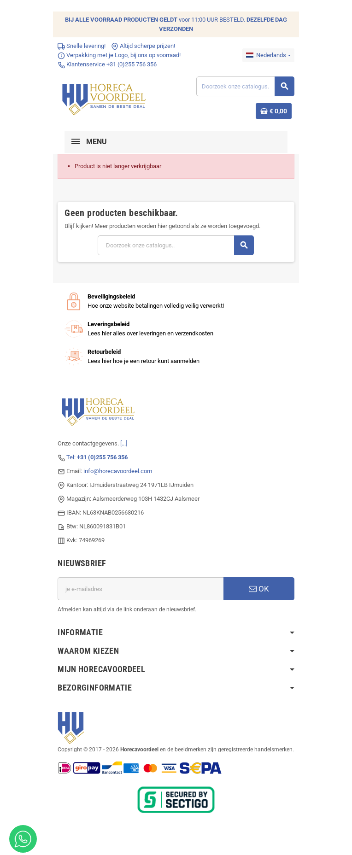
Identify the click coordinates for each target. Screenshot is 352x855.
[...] (122, 443)
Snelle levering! (80, 45)
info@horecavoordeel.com (116, 471)
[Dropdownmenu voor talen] (270, 55)
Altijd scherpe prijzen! (142, 45)
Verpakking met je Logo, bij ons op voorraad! (117, 55)
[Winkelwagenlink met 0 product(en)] (275, 111)
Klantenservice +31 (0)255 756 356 (105, 64)
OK (260, 588)
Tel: (95, 457)
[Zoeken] (246, 86)
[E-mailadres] (140, 588)
